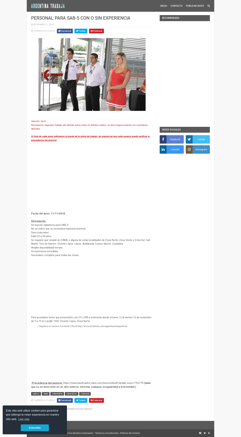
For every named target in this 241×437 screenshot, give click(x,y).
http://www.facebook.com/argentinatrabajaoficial (102, 326)
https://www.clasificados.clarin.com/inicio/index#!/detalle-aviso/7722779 (103, 382)
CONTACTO (177, 6)
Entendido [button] (35, 427)
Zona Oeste (71, 394)
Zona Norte (57, 394)
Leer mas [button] (24, 419)
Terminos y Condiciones (106, 433)
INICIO (163, 6)
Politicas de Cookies (130, 433)
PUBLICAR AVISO (195, 6)
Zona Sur (85, 394)
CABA (46, 394)
